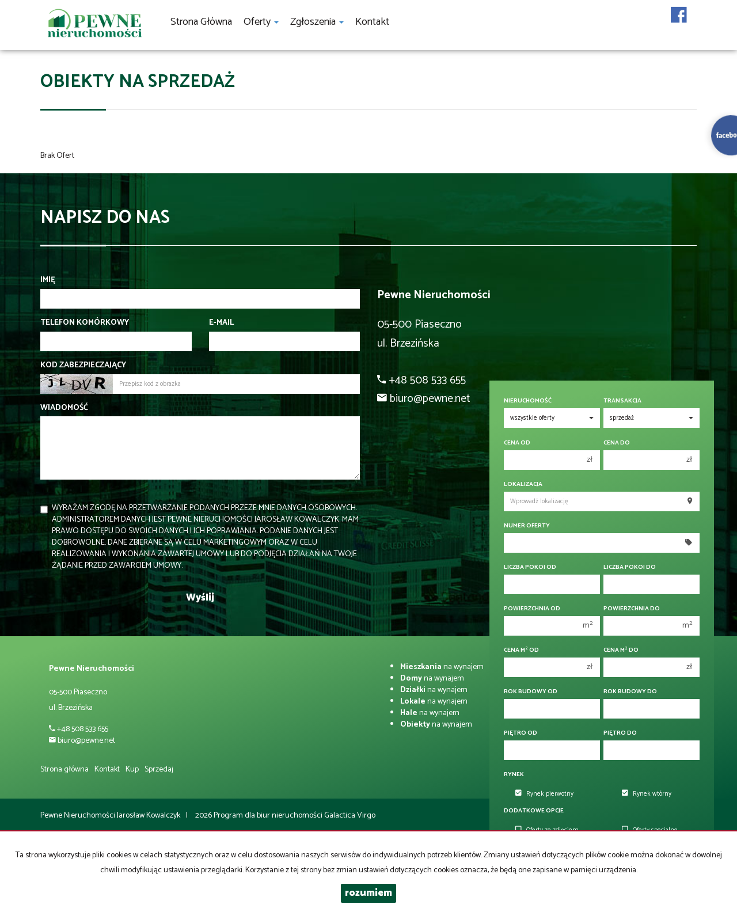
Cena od (517, 443)
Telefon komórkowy (84, 323)
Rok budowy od (530, 691)
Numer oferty (527, 526)
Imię (47, 280)
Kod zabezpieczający (83, 365)
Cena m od (521, 650)
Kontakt (372, 22)
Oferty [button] (261, 22)
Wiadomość (64, 408)
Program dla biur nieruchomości (269, 815)
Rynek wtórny (646, 794)
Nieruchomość (528, 401)
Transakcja (622, 401)
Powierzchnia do (631, 609)
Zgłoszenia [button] (317, 22)
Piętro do (620, 733)
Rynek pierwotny (544, 794)
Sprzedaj (159, 769)
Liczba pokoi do (629, 567)
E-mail (221, 323)
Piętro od (520, 733)
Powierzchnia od (532, 609)
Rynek (514, 774)
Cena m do (621, 650)
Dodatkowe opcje (534, 811)
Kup (132, 769)
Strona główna (201, 22)
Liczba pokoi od (530, 567)
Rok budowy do (630, 691)
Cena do (616, 443)
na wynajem (442, 667)
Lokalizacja (523, 484)
